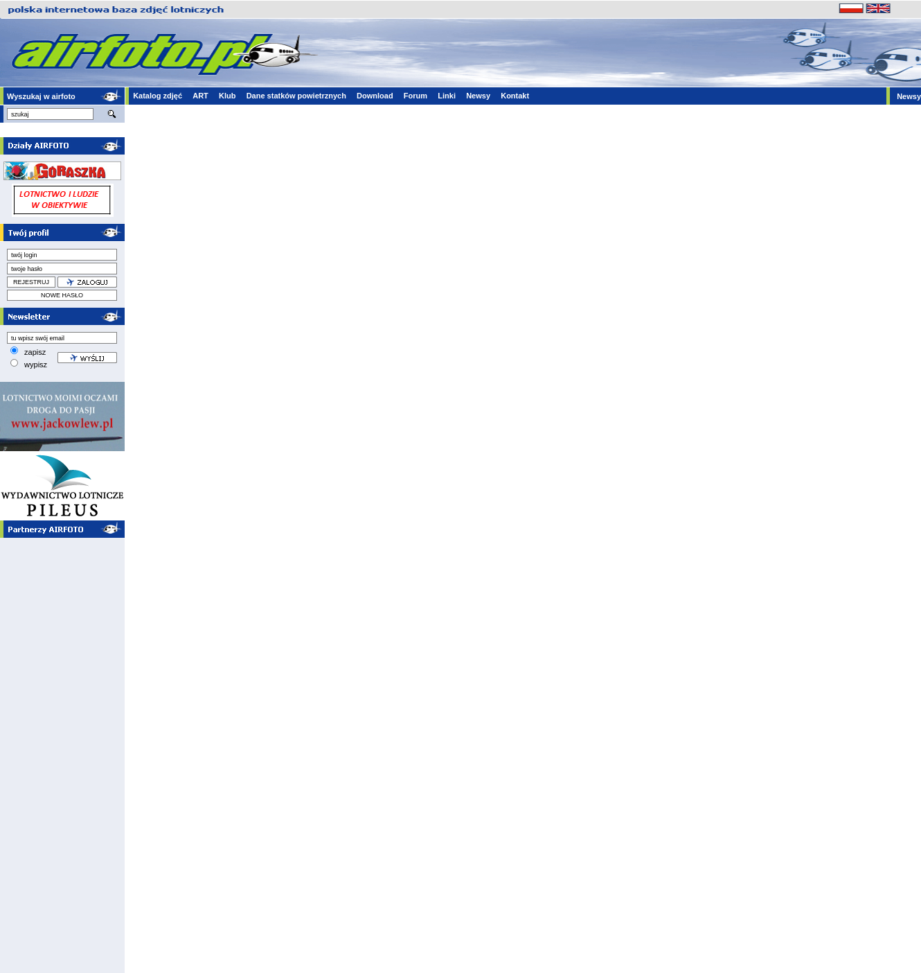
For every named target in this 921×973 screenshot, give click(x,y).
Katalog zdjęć (157, 95)
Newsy (478, 95)
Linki (447, 95)
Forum (415, 95)
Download (375, 95)
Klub (227, 95)
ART (200, 95)
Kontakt (515, 95)
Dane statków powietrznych (296, 95)
